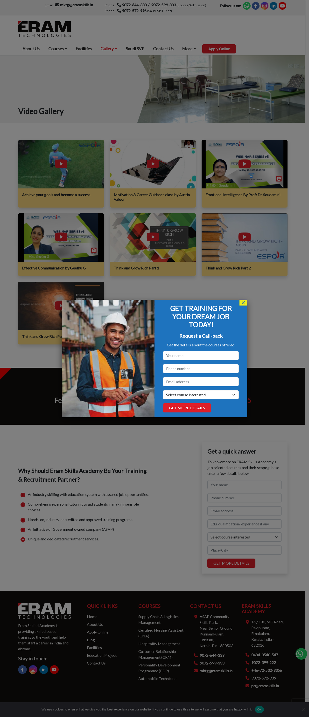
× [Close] (243, 303)
